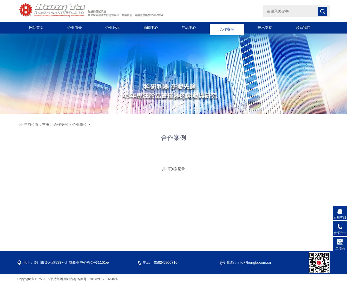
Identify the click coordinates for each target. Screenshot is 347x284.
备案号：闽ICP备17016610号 (97, 279)
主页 (45, 124)
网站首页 (36, 27)
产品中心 (188, 27)
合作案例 (227, 27)
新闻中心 (150, 27)
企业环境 (112, 27)
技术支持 (265, 27)
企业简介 (74, 27)
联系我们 (303, 27)
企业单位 (79, 124)
